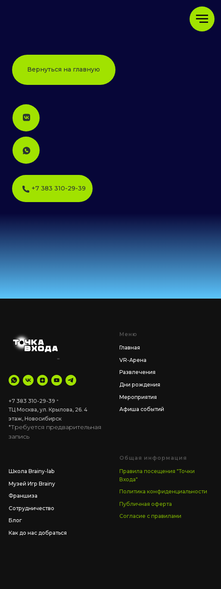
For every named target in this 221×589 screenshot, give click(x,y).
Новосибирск (43, 418)
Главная (129, 347)
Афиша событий (141, 409)
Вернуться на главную (63, 69)
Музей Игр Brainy (32, 483)
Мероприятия (138, 397)
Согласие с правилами (150, 516)
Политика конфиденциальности (163, 491)
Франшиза (23, 495)
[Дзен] (42, 380)
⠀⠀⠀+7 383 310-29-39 (52, 188)
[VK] (28, 380)
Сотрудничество (31, 508)
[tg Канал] (70, 380)
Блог (15, 520)
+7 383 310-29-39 (32, 401)
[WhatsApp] (14, 380)
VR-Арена (132, 360)
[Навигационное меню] (202, 19)
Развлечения (137, 372)
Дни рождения (139, 384)
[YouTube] (56, 380)
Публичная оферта (145, 504)
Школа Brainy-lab (31, 471)
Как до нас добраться (38, 533)
